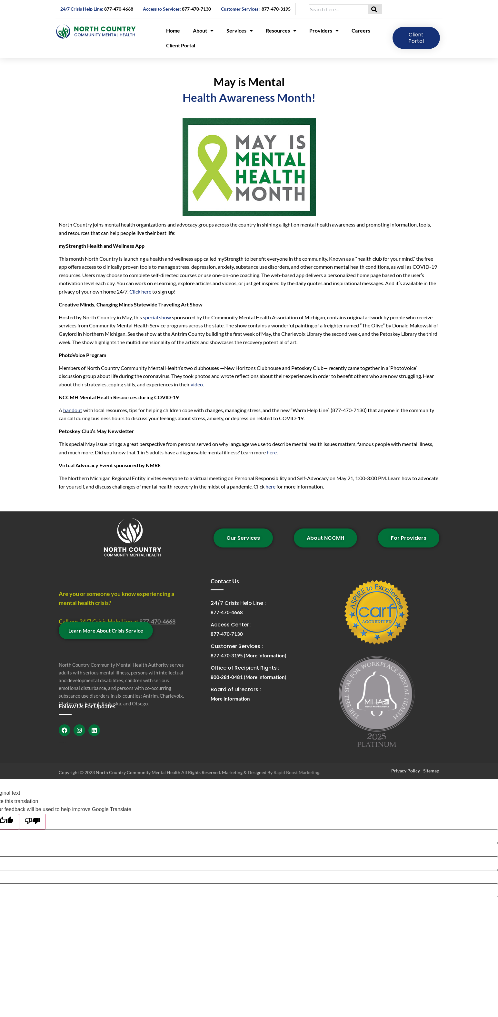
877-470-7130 (196, 9)
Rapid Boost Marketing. (297, 776)
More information (230, 699)
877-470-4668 (118, 9)
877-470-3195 (276, 9)
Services (239, 30)
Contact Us (225, 581)
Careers (361, 30)
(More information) (265, 655)
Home (173, 30)
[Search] (375, 9)
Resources (281, 30)
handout (72, 410)
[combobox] (338, 9)
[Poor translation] (32, 821)
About (203, 30)
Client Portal (180, 45)
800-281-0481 (227, 677)
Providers (324, 30)
